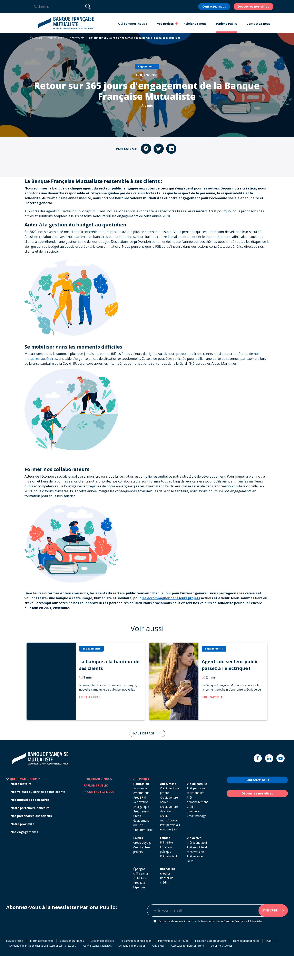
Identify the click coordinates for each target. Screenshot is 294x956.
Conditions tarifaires (72, 941)
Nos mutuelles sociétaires (30, 800)
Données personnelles (246, 941)
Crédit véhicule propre (169, 790)
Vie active (194, 838)
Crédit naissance (193, 809)
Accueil (38, 38)
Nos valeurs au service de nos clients (38, 792)
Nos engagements (24, 832)
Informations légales (41, 941)
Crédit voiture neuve (169, 800)
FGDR (269, 941)
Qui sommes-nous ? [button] (132, 24)
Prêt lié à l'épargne (139, 885)
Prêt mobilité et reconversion (197, 849)
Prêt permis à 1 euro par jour (170, 827)
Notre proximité (22, 824)
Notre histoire (21, 784)
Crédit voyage (142, 843)
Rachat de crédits (167, 871)
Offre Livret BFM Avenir (141, 876)
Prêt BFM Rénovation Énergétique (141, 802)
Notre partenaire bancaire (30, 808)
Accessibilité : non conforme (187, 945)
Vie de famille (197, 784)
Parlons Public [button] (226, 24)
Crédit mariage (196, 816)
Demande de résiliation (132, 945)
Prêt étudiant (168, 856)
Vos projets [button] (165, 23)
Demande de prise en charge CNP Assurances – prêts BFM (43, 945)
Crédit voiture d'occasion (169, 809)
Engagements (76, 38)
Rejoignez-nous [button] (195, 24)
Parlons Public (55, 38)
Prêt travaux (141, 811)
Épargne (139, 869)
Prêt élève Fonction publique (166, 846)
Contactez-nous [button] (258, 24)
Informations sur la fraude (173, 941)
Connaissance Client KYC (97, 945)
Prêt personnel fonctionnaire (196, 790)
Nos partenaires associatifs (31, 816)
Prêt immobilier (143, 830)
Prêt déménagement (197, 800)
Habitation (141, 784)
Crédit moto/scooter (169, 818)
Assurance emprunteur (141, 790)
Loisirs (138, 838)
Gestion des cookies (102, 941)
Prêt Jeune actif (197, 843)
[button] (7, 779)
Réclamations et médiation (136, 941)
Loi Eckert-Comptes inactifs (210, 941)
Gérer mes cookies (221, 945)
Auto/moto (168, 784)
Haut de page (144, 733)
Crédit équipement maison (141, 820)
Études (165, 838)
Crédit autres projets (141, 849)
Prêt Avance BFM (195, 858)
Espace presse (14, 941)
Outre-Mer (158, 945)
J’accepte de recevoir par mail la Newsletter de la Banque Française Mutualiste (210, 921)
